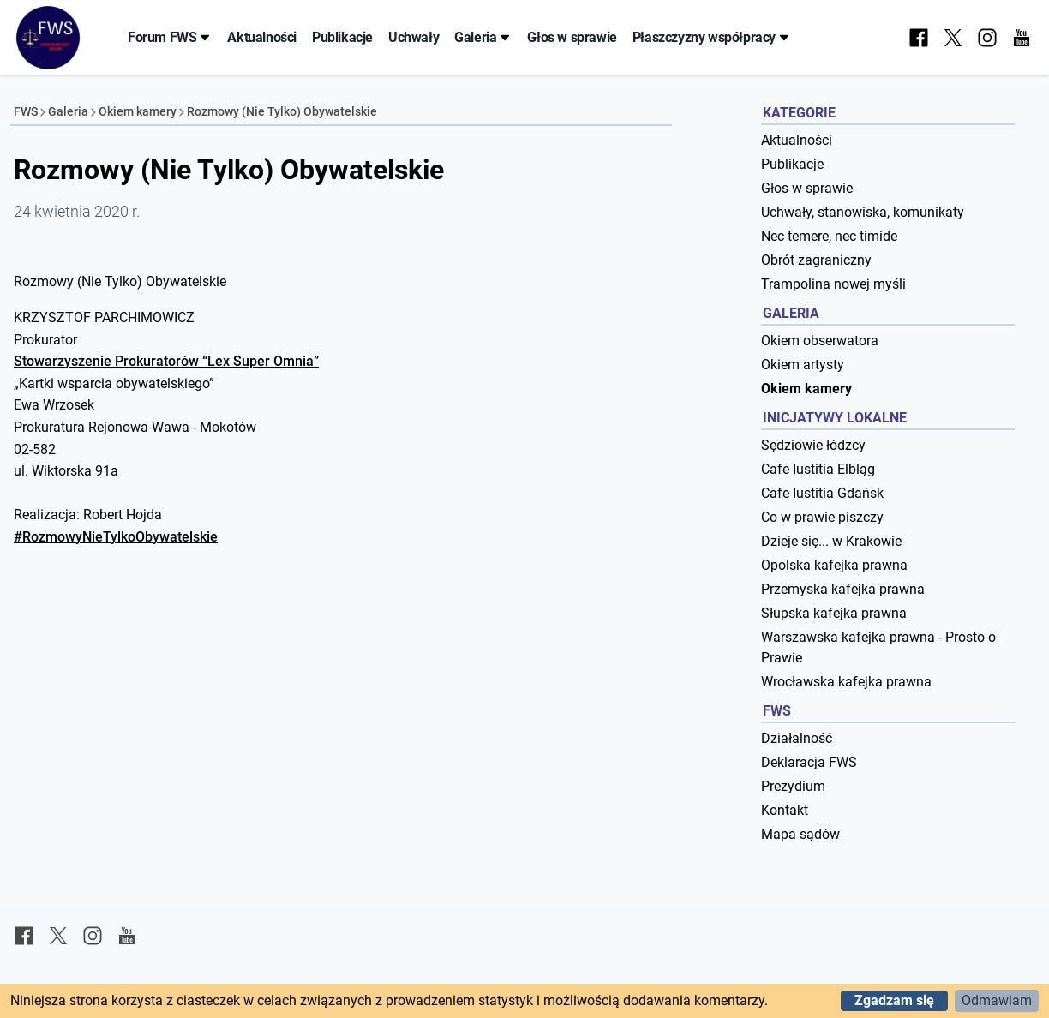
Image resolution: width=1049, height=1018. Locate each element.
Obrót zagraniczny (816, 260)
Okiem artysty (802, 364)
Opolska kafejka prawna (834, 565)
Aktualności (262, 37)
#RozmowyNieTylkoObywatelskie (116, 537)
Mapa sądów (800, 834)
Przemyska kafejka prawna (843, 589)
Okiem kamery (138, 111)
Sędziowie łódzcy (813, 445)
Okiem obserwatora (819, 340)
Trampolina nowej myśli (833, 284)
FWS (26, 111)
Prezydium (793, 786)
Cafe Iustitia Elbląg (818, 469)
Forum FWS (170, 37)
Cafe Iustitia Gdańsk (822, 493)
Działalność (796, 738)
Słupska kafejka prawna (834, 613)
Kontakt (784, 810)
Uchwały (413, 37)
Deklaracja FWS (809, 762)
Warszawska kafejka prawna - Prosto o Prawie (878, 647)
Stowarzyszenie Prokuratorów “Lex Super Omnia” (166, 361)
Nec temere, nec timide (829, 236)
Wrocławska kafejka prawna (846, 682)
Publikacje (342, 37)
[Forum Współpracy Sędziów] (48, 37)
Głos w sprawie (571, 37)
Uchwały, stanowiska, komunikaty (862, 212)
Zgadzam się (894, 1000)
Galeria (483, 37)
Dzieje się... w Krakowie (831, 541)
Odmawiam (997, 1000)
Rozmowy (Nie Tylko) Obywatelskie (282, 111)
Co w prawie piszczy (822, 517)
